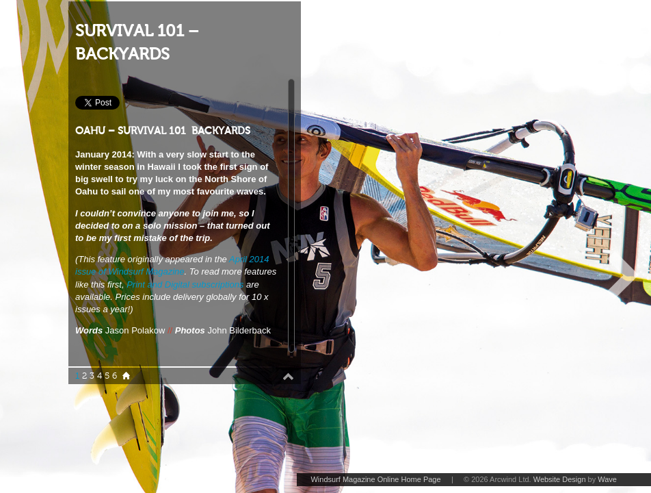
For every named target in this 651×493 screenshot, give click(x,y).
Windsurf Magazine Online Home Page (375, 479)
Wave (607, 479)
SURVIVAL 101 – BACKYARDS (137, 43)
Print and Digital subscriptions (185, 284)
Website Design (559, 479)
